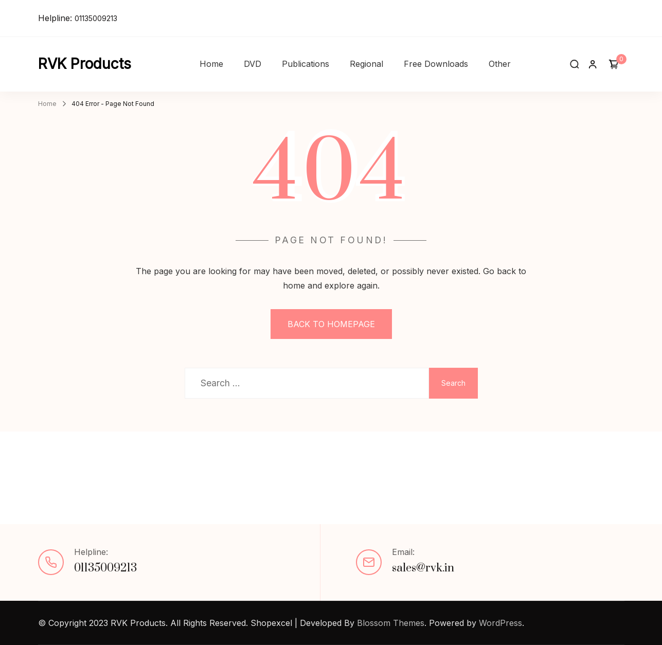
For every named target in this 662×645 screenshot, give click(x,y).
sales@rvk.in (423, 568)
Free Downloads (436, 64)
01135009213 (96, 18)
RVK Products (84, 64)
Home (211, 64)
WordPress (500, 623)
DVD (252, 64)
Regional (366, 64)
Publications (305, 64)
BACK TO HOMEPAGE (331, 324)
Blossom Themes (390, 623)
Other (500, 64)
